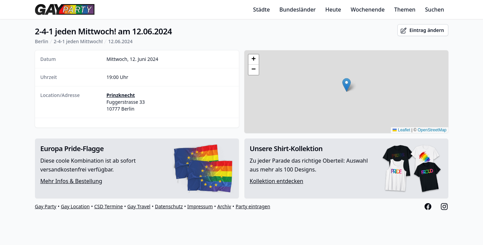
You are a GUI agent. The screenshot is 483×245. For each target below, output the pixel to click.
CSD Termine (108, 206)
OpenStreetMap (432, 130)
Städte (261, 9)
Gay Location (75, 206)
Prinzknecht (120, 95)
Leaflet (401, 130)
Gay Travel (139, 206)
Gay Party (45, 206)
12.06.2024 (120, 41)
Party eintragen (253, 206)
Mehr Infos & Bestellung (71, 181)
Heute (333, 9)
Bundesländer (297, 9)
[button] (346, 85)
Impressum (200, 206)
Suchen (434, 9)
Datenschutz (169, 206)
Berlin (41, 41)
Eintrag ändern (422, 30)
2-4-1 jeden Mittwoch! (78, 41)
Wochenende (368, 9)
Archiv (224, 206)
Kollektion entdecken (277, 181)
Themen (405, 9)
